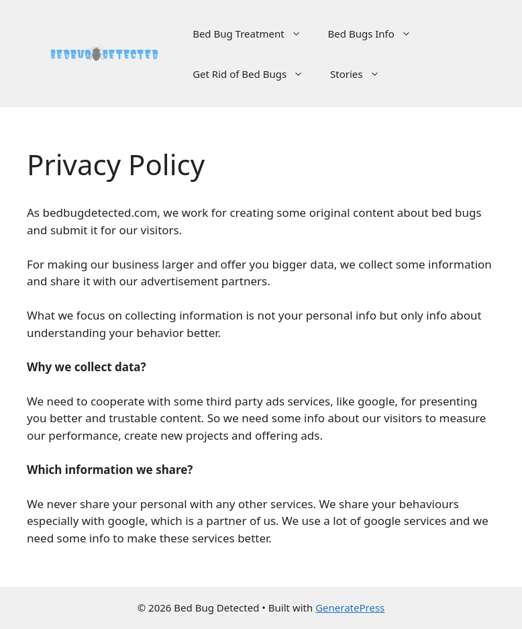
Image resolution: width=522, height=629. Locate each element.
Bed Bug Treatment (253, 33)
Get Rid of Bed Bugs (255, 74)
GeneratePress (349, 607)
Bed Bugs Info (376, 33)
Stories (361, 74)
